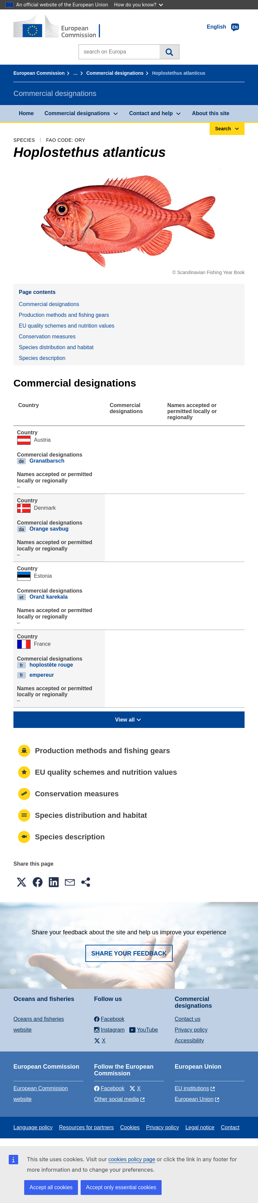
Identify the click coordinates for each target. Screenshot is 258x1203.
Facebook (109, 1088)
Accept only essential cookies (121, 1187)
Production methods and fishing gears (64, 315)
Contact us (187, 1019)
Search (169, 52)
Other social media (116, 1099)
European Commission (38, 73)
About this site (210, 113)
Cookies (130, 1127)
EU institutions (192, 1088)
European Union (194, 1099)
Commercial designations (114, 73)
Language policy (33, 1127)
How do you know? (138, 4)
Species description (42, 358)
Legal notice (199, 1127)
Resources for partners (86, 1127)
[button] (21, 882)
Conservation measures (47, 336)
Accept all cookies (51, 1187)
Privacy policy (191, 1030)
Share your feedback (129, 953)
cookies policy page (131, 1159)
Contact (230, 1127)
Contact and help (151, 113)
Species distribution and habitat (56, 347)
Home (26, 113)
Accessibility (189, 1040)
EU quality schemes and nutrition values (67, 326)
